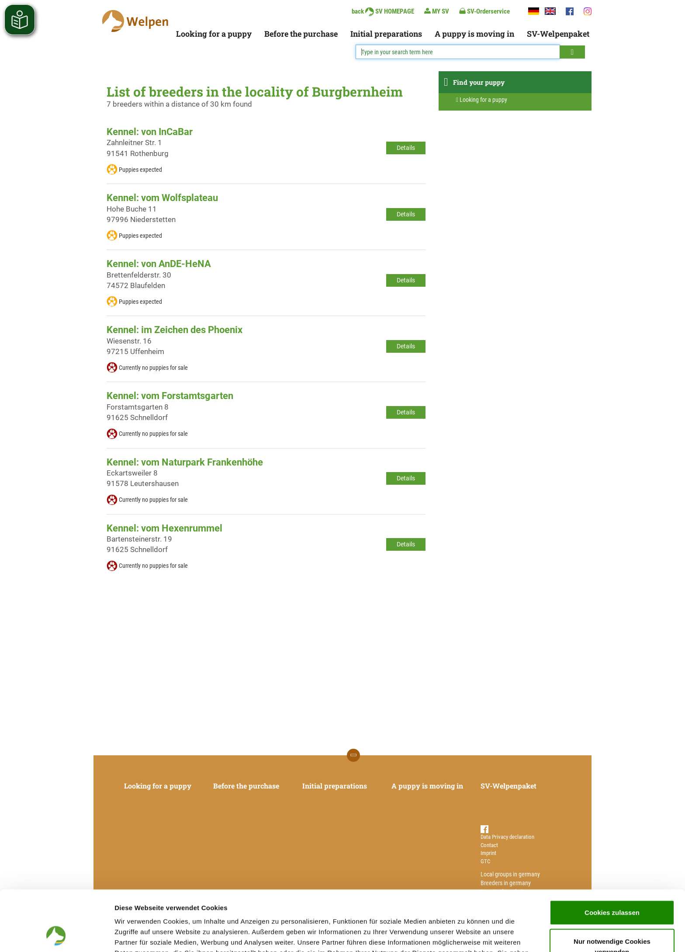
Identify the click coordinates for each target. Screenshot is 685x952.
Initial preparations (386, 33)
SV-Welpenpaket (558, 33)
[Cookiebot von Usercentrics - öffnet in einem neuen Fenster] (56, 935)
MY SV (436, 11)
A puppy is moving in (474, 33)
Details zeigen (465, 934)
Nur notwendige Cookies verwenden (612, 890)
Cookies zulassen (612, 855)
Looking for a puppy (214, 33)
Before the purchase (301, 33)
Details (406, 147)
